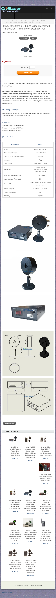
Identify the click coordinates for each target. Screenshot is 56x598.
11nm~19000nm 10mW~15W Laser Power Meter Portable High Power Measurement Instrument (30, 566)
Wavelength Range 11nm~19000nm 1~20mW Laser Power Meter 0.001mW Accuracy (15, 504)
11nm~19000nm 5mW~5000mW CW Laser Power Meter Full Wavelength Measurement (30, 534)
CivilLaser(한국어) (48, 4)
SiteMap (47, 596)
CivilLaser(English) (22, 4)
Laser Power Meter (14, 21)
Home (5, 21)
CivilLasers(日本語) (35, 4)
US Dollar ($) (48, 9)
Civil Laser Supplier (22, 596)
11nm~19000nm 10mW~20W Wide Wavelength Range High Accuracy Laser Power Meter (15, 564)
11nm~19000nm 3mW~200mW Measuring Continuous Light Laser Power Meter (46, 451)
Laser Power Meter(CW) (28, 21)
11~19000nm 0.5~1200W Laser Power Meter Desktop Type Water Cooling (15, 451)
